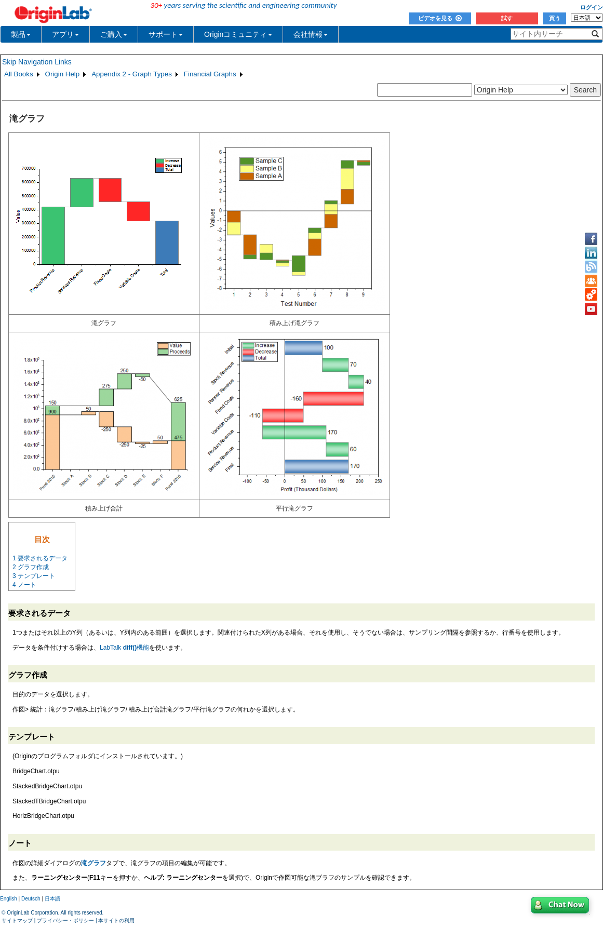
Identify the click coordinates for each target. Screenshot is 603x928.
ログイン (591, 7)
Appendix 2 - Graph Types (131, 74)
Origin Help (62, 74)
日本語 (52, 899)
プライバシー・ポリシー (65, 920)
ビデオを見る (440, 18)
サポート (166, 34)
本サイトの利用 (116, 920)
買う (554, 18)
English (8, 899)
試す (507, 18)
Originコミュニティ (238, 34)
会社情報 (310, 34)
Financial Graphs (210, 74)
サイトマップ (17, 920)
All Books (18, 74)
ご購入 (113, 34)
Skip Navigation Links (37, 62)
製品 (21, 34)
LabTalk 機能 (124, 647)
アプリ (65, 34)
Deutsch (31, 899)
